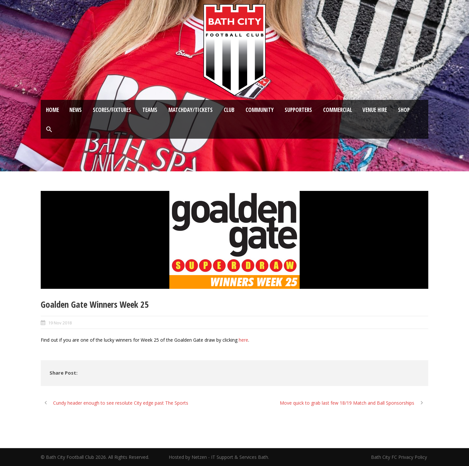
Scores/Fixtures (112, 110)
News (75, 110)
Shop (404, 110)
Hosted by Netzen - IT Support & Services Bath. (219, 457)
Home (52, 110)
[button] (49, 129)
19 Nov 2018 (60, 323)
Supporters (298, 110)
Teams (149, 110)
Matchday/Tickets (190, 110)
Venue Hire (374, 110)
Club (229, 110)
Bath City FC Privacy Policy (399, 457)
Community (260, 110)
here (243, 340)
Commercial (337, 110)
